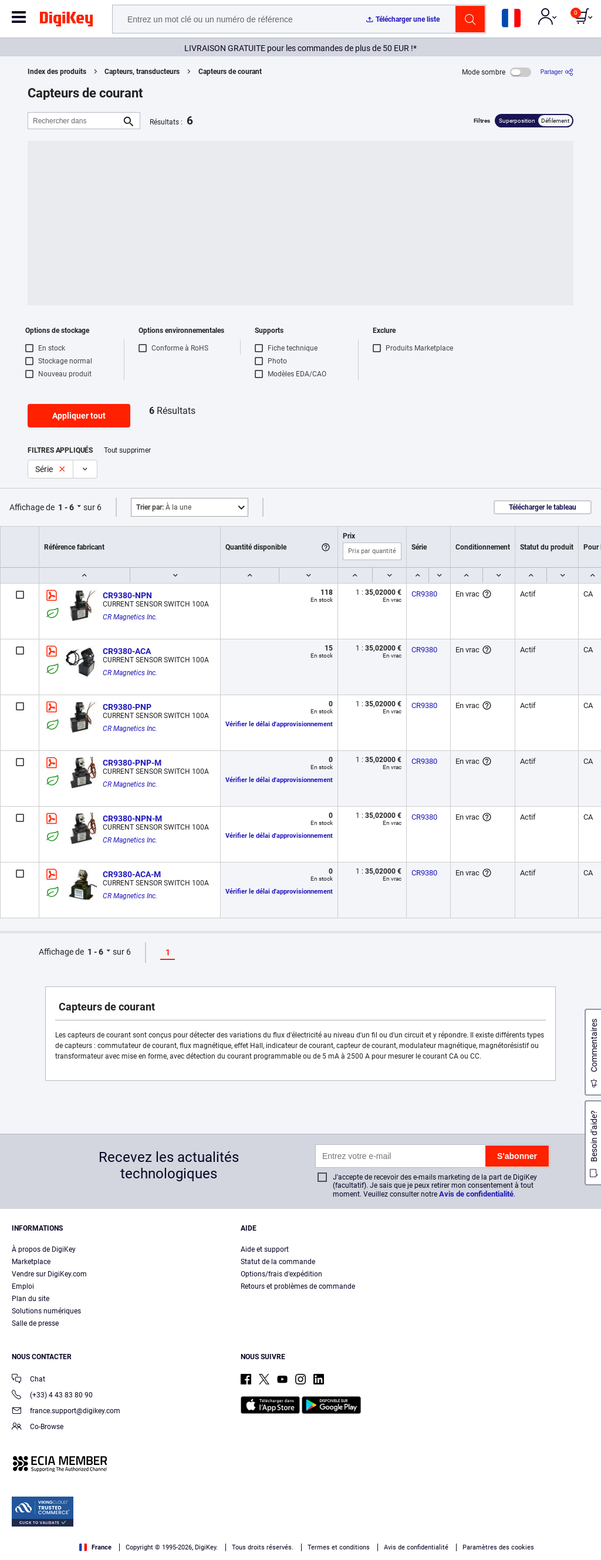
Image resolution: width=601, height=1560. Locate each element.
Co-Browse (37, 1427)
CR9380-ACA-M (132, 874)
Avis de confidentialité (476, 1194)
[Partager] (557, 72)
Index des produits (57, 72)
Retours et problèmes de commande (298, 1286)
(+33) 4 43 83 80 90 (52, 1395)
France (95, 1547)
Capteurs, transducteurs (142, 72)
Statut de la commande (278, 1262)
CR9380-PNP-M (132, 762)
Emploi (23, 1286)
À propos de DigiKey (44, 1249)
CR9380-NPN (127, 595)
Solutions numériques (46, 1311)
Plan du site (30, 1299)
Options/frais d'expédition (281, 1274)
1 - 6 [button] (66, 507)
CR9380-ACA (127, 651)
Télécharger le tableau (542, 507)
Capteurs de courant (230, 72)
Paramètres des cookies (498, 1547)
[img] (66, 21)
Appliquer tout (79, 415)
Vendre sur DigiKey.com (49, 1274)
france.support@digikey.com (66, 1411)
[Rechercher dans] (74, 121)
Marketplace (31, 1262)
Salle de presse (35, 1323)
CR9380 (424, 593)
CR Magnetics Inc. (130, 617)
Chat (28, 1380)
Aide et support (265, 1249)
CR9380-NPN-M (132, 818)
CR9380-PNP (127, 707)
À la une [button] (163, 507)
